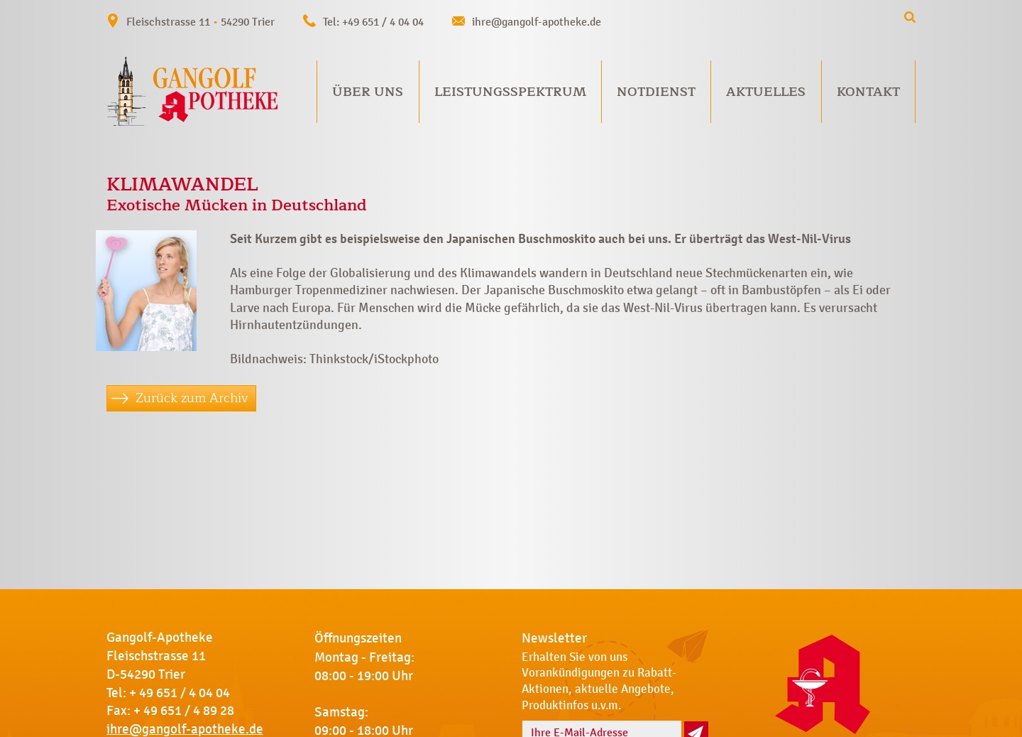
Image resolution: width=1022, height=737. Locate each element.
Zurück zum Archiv (192, 398)
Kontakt (868, 91)
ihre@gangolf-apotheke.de (536, 21)
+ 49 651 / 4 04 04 (179, 693)
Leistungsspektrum (510, 91)
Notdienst (656, 91)
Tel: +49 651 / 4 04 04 (373, 21)
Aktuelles (766, 91)
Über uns (367, 91)
